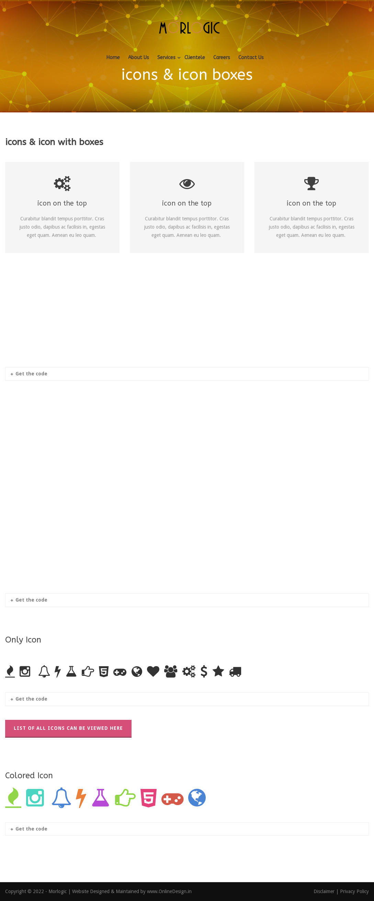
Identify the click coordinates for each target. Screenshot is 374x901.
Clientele (194, 58)
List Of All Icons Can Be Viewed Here (68, 728)
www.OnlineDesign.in (169, 891)
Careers (221, 58)
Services (166, 58)
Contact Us (251, 58)
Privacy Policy (354, 891)
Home (113, 58)
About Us (138, 58)
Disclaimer (325, 891)
